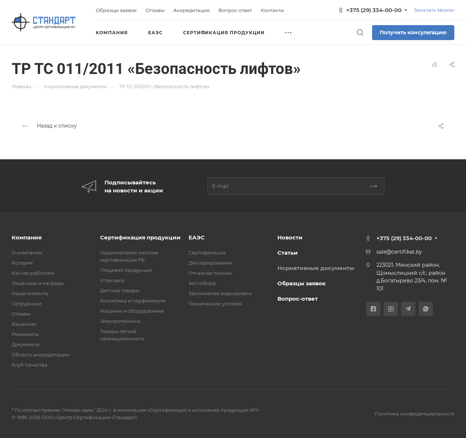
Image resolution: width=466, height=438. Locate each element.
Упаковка (112, 280)
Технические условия (215, 303)
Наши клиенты (30, 293)
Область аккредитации (40, 354)
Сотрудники (27, 303)
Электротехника (120, 321)
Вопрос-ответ (297, 298)
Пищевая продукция (126, 270)
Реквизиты (25, 334)
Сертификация (207, 252)
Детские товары (119, 290)
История (22, 263)
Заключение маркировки (220, 293)
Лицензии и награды (38, 283)
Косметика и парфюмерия (132, 301)
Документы (25, 344)
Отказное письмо (210, 273)
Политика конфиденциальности (414, 414)
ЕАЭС (197, 237)
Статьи (287, 252)
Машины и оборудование (132, 311)
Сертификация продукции (140, 237)
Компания (27, 237)
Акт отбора (202, 283)
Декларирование (210, 263)
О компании (27, 252)
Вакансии (24, 324)
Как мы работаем (33, 273)
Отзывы (21, 314)
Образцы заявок (301, 283)
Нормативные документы (315, 268)
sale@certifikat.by (399, 252)
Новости (290, 237)
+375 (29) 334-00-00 (374, 10)
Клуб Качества (29, 365)
